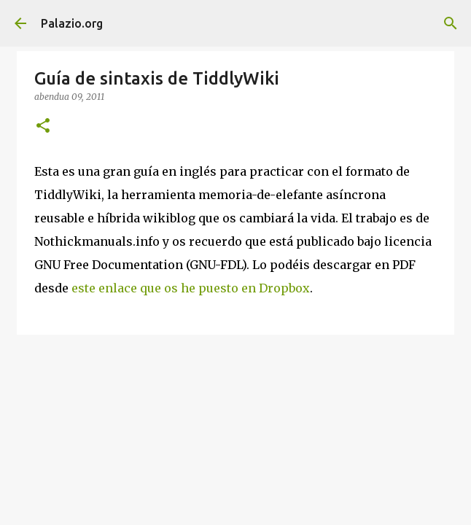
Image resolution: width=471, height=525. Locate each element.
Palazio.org (72, 23)
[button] (43, 126)
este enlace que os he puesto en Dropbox (190, 288)
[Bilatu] (450, 23)
